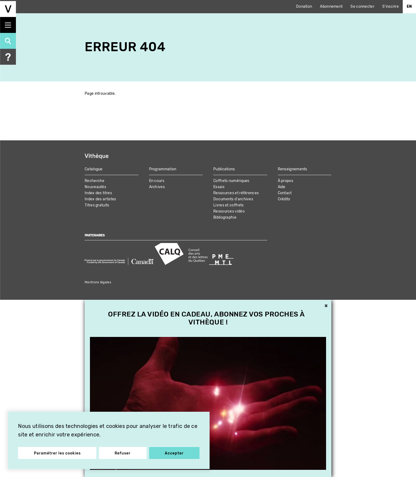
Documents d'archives (233, 199)
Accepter (173, 452)
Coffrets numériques (231, 181)
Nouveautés (95, 187)
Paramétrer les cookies (57, 452)
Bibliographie (224, 217)
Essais (218, 187)
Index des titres (98, 193)
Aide (281, 187)
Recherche (95, 181)
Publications (224, 169)
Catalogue (94, 169)
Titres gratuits (97, 205)
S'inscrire (390, 6)
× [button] (326, 306)
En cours (156, 181)
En (409, 6)
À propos (285, 181)
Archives (157, 187)
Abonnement (331, 6)
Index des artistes (100, 199)
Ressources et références (236, 193)
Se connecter (362, 6)
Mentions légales (98, 282)
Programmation (162, 169)
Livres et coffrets (228, 205)
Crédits (284, 199)
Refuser (123, 452)
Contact (285, 193)
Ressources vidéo (229, 211)
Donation (304, 6)
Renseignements (292, 169)
